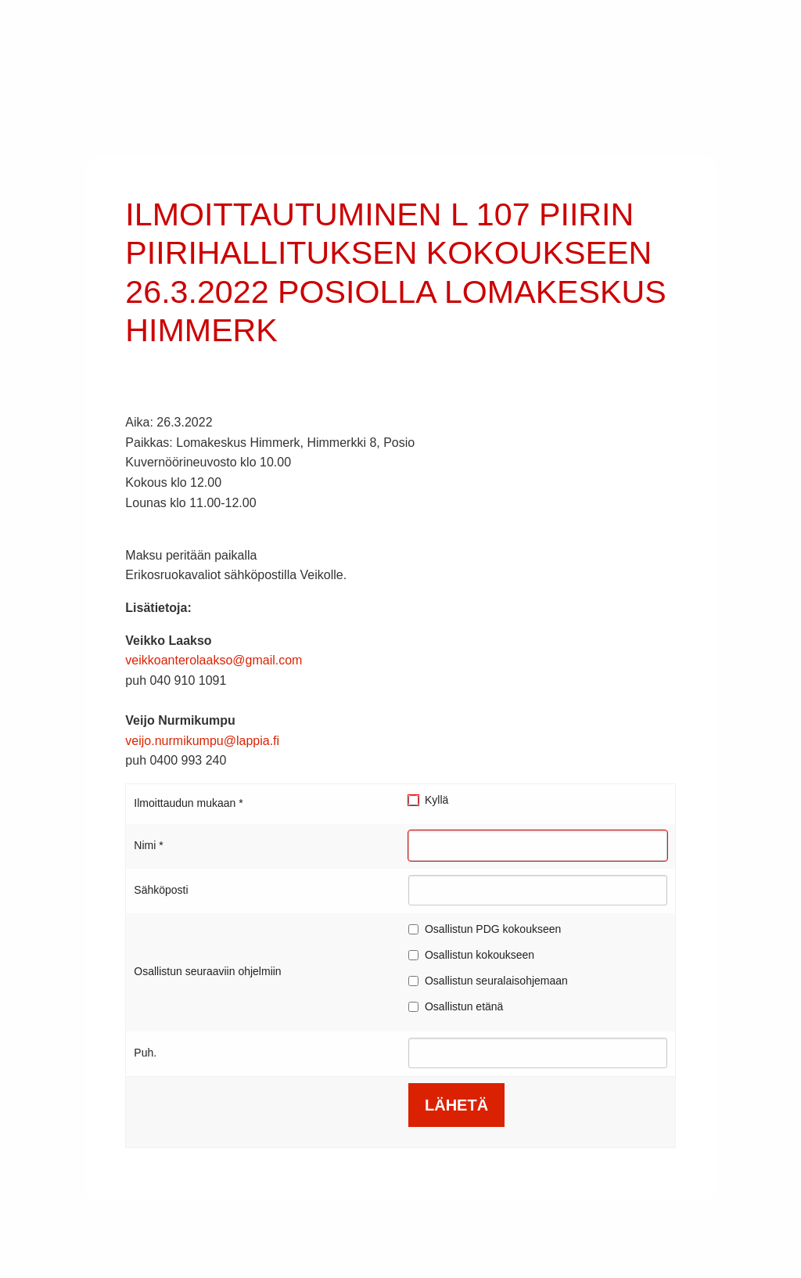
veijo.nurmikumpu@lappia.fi (202, 740)
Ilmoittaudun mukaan (188, 803)
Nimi (148, 845)
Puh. (145, 1052)
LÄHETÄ (456, 1105)
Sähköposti (161, 890)
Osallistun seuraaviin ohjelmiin (207, 971)
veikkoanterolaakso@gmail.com (213, 660)
